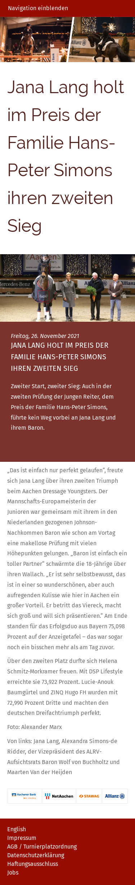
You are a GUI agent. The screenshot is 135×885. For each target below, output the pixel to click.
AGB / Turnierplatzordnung (42, 846)
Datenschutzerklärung (35, 855)
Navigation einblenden (38, 8)
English (16, 829)
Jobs (12, 872)
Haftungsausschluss (32, 863)
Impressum (21, 837)
